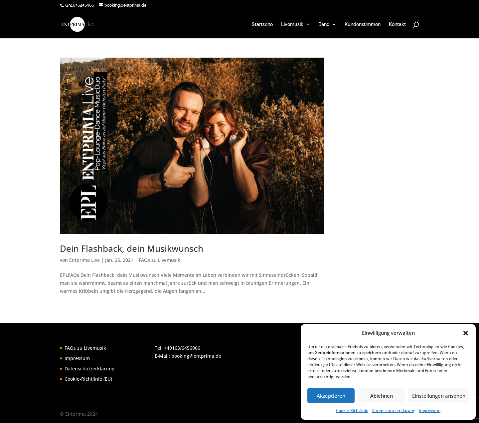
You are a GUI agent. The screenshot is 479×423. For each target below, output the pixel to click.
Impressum (429, 410)
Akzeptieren (331, 395)
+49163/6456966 (182, 348)
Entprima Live (84, 260)
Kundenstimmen (363, 24)
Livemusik (292, 24)
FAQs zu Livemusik (159, 260)
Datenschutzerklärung (393, 410)
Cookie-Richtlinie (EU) (88, 379)
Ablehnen (381, 395)
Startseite (262, 24)
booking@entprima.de (196, 356)
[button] (465, 333)
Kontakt (397, 24)
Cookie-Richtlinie (352, 410)
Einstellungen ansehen (438, 395)
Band (324, 24)
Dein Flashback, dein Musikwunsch (131, 248)
